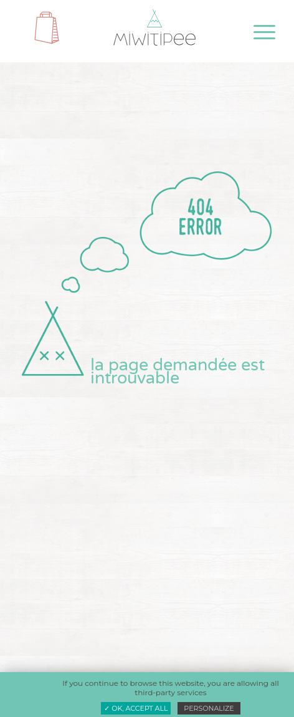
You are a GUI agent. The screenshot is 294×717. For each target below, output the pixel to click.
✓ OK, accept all (136, 708)
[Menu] (254, 32)
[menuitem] (254, 32)
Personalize (209, 708)
